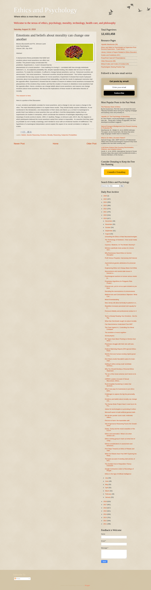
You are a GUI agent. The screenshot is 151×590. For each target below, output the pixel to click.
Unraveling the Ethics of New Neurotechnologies (121, 236)
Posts (17, 579)
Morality (50, 135)
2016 (105, 508)
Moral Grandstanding (112, 299)
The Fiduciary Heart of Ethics (110, 107)
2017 (105, 504)
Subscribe (119, 93)
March (107, 491)
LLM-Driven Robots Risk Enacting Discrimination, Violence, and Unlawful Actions (117, 148)
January (108, 497)
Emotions (43, 135)
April (107, 487)
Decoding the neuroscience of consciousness (120, 291)
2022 (105, 209)
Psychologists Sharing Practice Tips (113, 67)
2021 (105, 212)
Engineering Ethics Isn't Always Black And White (121, 268)
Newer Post (19, 143)
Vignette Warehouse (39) (109, 44)
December (109, 221)
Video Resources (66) (108, 61)
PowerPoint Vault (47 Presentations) (113, 58)
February (108, 494)
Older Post (91, 143)
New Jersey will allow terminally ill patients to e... (121, 303)
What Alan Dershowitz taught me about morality (120, 321)
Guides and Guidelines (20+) (110, 55)
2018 (105, 501)
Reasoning (57, 135)
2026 (105, 196)
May (107, 484)
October (108, 227)
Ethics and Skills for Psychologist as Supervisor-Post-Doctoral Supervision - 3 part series (119, 48)
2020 (105, 215)
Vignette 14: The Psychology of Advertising (115, 116)
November (109, 224)
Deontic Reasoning (33, 135)
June (107, 481)
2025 (105, 199)
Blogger (87, 585)
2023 (105, 205)
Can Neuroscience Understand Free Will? (119, 324)
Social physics (109, 336)
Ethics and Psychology (46, 10)
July (106, 478)
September (109, 231)
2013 (105, 517)
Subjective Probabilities (69, 135)
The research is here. (23, 96)
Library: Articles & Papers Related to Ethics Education (119, 52)
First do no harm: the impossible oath (117, 420)
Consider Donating (116, 172)
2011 (105, 524)
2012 (105, 520)
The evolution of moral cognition (115, 332)
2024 (105, 202)
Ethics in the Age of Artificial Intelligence (118, 474)
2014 (105, 514)
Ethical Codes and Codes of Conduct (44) (115, 64)
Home (55, 143)
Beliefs (24, 135)
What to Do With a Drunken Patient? (113, 138)
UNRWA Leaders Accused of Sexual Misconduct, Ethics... (117, 380)
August (107, 234)
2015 (105, 511)
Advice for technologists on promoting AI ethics (120, 409)
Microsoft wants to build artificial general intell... (120, 412)
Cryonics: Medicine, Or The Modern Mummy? (120, 245)
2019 (105, 218)
